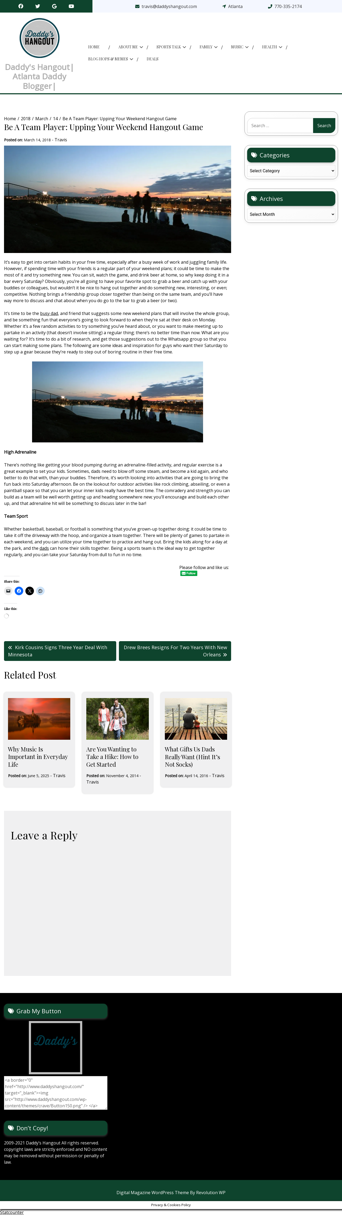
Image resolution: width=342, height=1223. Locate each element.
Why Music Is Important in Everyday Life (38, 764)
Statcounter (12, 1220)
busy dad (49, 321)
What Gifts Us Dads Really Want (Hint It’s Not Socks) (192, 764)
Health (269, 50)
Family (206, 50)
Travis (61, 147)
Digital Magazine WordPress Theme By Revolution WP (171, 1200)
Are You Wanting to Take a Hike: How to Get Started (112, 764)
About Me (128, 50)
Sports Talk (169, 50)
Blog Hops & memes (108, 62)
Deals (152, 62)
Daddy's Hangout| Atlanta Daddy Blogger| (39, 80)
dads (44, 556)
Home (94, 50)
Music (237, 50)
